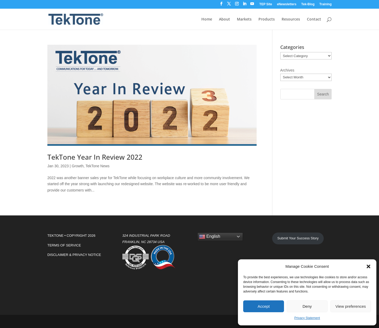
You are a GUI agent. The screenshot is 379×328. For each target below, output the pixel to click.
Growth (77, 166)
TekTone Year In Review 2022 (94, 157)
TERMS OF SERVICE (64, 245)
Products (266, 19)
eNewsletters (286, 4)
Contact (314, 19)
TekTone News (97, 166)
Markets (244, 19)
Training (325, 4)
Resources (291, 19)
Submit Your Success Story (298, 238)
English (209, 237)
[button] (368, 266)
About (224, 19)
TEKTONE (55, 236)
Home (206, 19)
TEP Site (265, 4)
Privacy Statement (307, 318)
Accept (264, 306)
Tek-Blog (308, 4)
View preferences (351, 306)
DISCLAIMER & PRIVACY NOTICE (74, 255)
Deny (307, 306)
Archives (287, 70)
